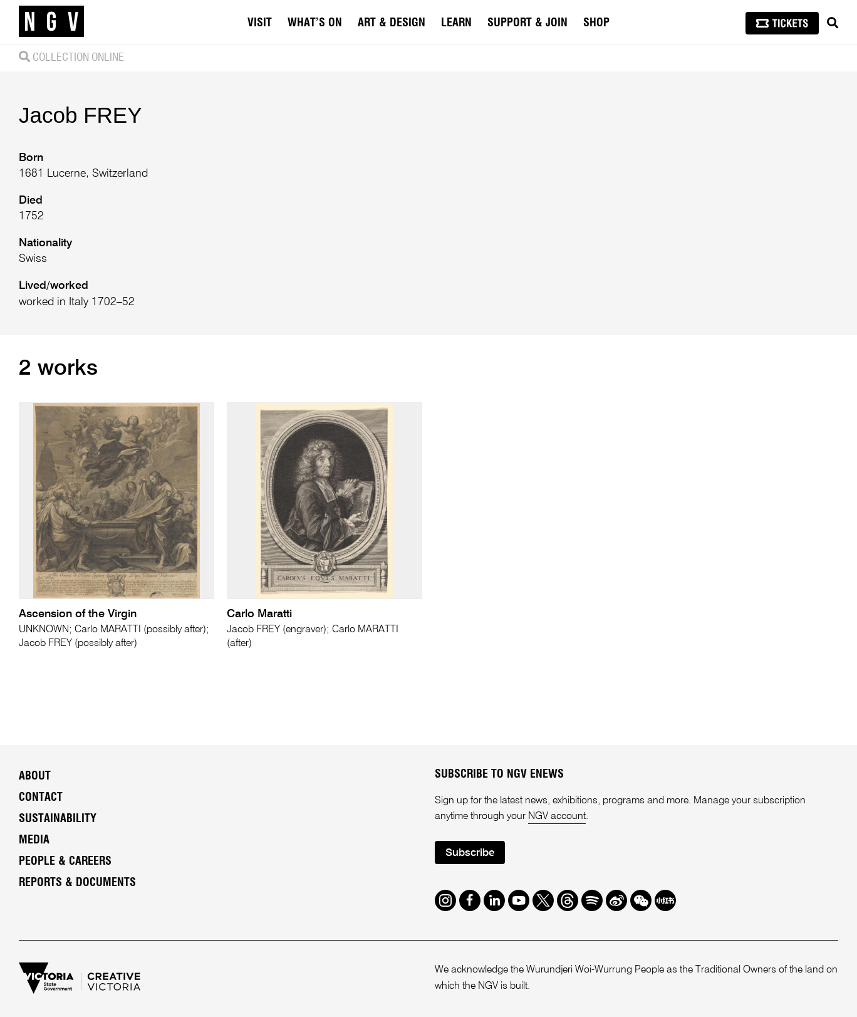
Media (34, 840)
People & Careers (65, 861)
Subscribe (469, 853)
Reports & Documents (77, 883)
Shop (596, 23)
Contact (41, 797)
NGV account (557, 816)
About (35, 776)
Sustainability (57, 819)
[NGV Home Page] (51, 22)
